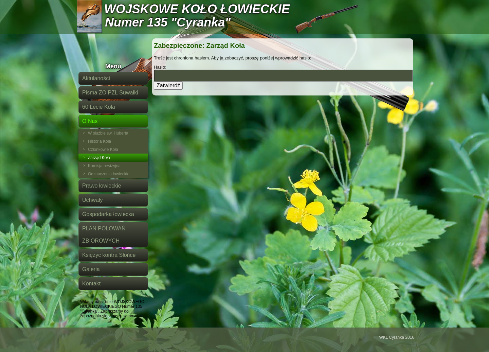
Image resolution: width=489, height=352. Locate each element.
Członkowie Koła (103, 149)
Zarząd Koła (99, 157)
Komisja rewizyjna (104, 165)
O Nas (89, 121)
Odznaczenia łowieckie (108, 174)
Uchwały (92, 200)
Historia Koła (99, 141)
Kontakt (91, 283)
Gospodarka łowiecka (108, 214)
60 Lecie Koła (98, 107)
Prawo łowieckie (101, 186)
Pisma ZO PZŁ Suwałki (110, 92)
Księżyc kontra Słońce (108, 255)
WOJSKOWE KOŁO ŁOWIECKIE (197, 9)
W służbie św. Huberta (108, 133)
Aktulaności (96, 78)
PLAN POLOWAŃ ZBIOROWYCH (103, 235)
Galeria (91, 269)
